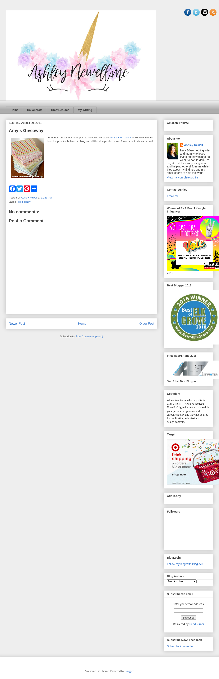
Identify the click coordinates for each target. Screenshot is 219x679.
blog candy (24, 201)
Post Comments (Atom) (89, 336)
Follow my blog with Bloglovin (185, 564)
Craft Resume (60, 110)
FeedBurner (196, 624)
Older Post (146, 323)
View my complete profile (182, 177)
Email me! (173, 196)
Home (14, 110)
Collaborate (34, 110)
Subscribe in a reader (180, 646)
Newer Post (17, 323)
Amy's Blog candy (120, 137)
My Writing (85, 110)
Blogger (129, 671)
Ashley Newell (193, 145)
